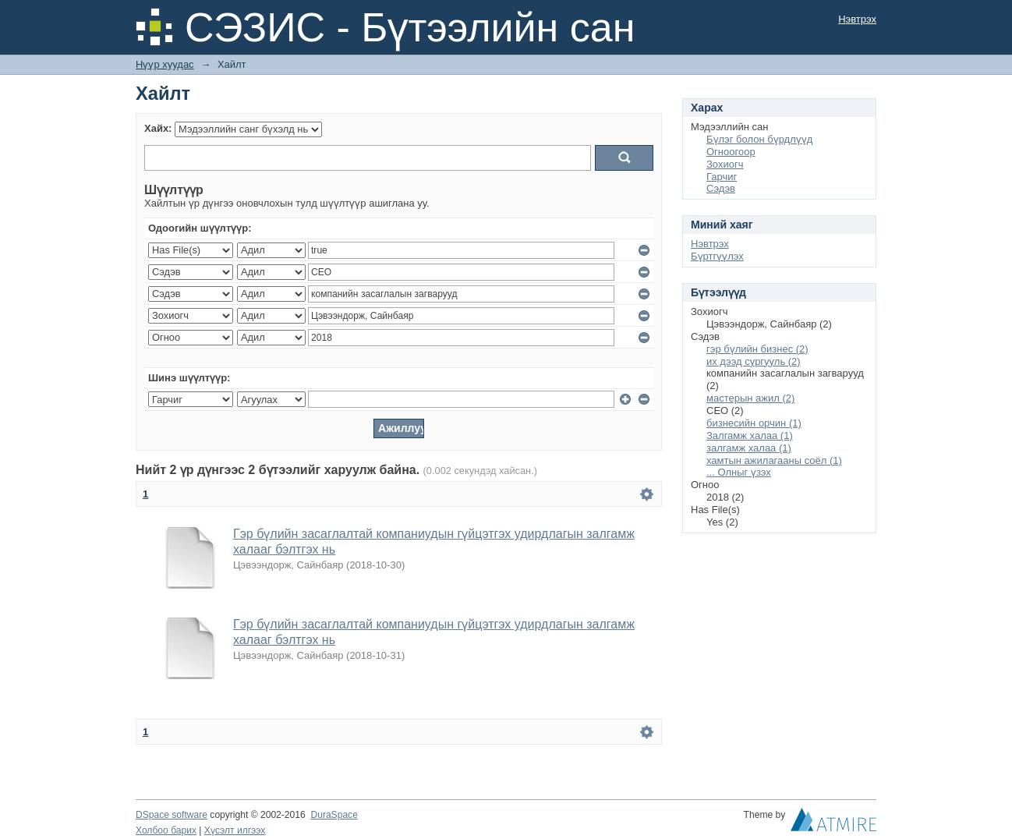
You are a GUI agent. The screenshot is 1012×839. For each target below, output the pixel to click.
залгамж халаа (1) (748, 448)
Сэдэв (720, 188)
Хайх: (158, 128)
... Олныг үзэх (738, 472)
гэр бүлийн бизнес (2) (757, 349)
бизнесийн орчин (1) (753, 423)
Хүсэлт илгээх (235, 830)
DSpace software (171, 814)
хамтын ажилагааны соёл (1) (774, 460)
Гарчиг (721, 176)
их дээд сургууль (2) (753, 361)
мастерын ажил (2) (750, 398)
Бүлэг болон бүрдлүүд (759, 139)
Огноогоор (730, 152)
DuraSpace (333, 814)
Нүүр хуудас (165, 64)
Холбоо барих (166, 830)
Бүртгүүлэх (717, 256)
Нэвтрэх (857, 19)
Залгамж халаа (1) (749, 435)
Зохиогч (724, 164)
